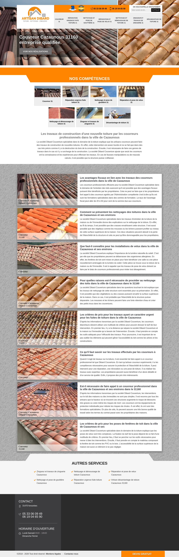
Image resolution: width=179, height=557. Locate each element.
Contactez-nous (71, 554)
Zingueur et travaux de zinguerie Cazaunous (51, 473)
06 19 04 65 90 (117, 8)
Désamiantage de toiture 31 (154, 20)
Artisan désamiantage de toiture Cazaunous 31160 (125, 481)
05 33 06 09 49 (99, 8)
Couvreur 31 (59, 20)
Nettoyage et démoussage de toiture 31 (121, 20)
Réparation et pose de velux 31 (105, 20)
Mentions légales (53, 554)
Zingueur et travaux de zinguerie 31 (138, 20)
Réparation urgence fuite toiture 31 (73, 20)
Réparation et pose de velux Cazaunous (123, 473)
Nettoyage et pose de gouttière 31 (89, 20)
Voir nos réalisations (35, 51)
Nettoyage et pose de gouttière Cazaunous (50, 481)
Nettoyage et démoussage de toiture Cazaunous (87, 473)
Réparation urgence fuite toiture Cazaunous (88, 481)
